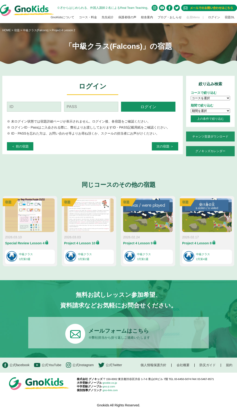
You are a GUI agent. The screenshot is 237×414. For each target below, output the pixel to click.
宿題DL (230, 17)
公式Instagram (80, 365)
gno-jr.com (109, 386)
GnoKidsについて (62, 17)
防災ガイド (208, 365)
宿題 (17, 30)
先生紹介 (108, 17)
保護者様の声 (127, 17)
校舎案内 (147, 17)
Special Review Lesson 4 (24, 243)
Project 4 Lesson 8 (197, 243)
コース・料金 (88, 17)
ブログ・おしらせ (170, 17)
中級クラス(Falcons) (36, 30)
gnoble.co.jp (110, 382)
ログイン (214, 17)
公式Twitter (110, 365)
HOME (6, 30)
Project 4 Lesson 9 (138, 243)
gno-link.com (110, 390)
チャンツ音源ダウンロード (210, 136)
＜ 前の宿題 (20, 146)
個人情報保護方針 (153, 365)
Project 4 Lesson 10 (79, 243)
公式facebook (15, 365)
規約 (229, 365)
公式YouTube (47, 365)
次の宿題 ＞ (165, 146)
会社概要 (183, 365)
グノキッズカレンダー (210, 151)
